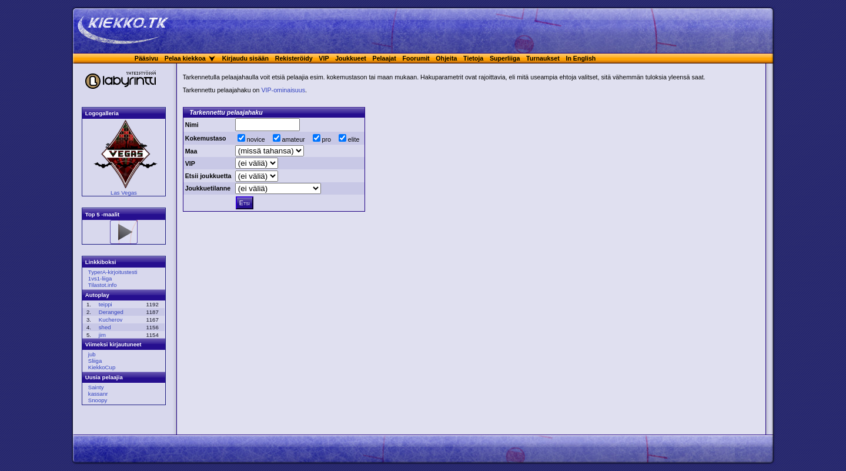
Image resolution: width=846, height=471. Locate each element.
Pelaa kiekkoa (185, 58)
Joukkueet (350, 58)
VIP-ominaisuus (283, 89)
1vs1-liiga (100, 278)
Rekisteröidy (294, 58)
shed (105, 327)
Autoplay (97, 295)
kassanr (98, 393)
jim (102, 335)
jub (92, 354)
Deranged (111, 312)
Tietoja (473, 58)
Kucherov (111, 319)
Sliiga (95, 361)
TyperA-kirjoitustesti (113, 272)
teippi (105, 304)
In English (581, 58)
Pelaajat (384, 58)
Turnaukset (543, 58)
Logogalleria (102, 113)
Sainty (96, 387)
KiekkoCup (101, 367)
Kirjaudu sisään (245, 58)
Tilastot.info (102, 285)
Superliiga (505, 58)
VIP (324, 58)
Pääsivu (146, 58)
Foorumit (416, 58)
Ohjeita (446, 58)
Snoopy (98, 400)
